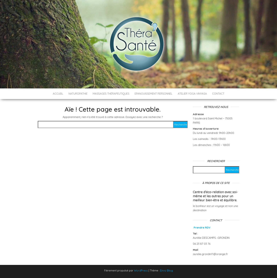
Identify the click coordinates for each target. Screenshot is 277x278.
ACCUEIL (58, 93)
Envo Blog (166, 270)
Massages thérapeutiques (111, 93)
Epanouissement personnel (153, 93)
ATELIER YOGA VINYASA (192, 93)
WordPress (141, 270)
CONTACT (218, 93)
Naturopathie (78, 93)
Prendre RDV (202, 227)
